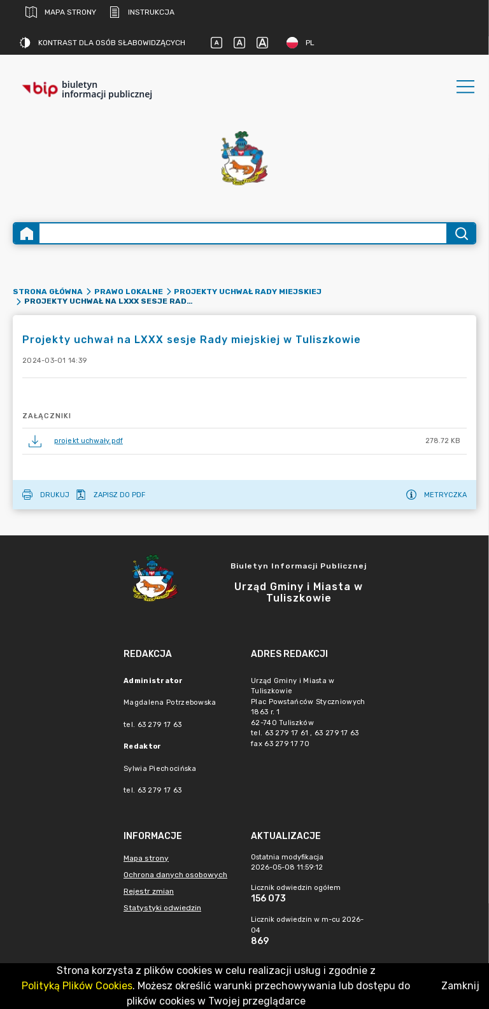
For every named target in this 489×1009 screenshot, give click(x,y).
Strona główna (48, 291)
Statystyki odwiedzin (162, 907)
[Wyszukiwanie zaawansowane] (242, 233)
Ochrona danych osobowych (175, 874)
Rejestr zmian (149, 891)
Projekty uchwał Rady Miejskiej (248, 291)
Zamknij (460, 986)
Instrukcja (141, 12)
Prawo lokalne (128, 291)
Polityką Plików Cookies (77, 986)
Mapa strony (60, 12)
